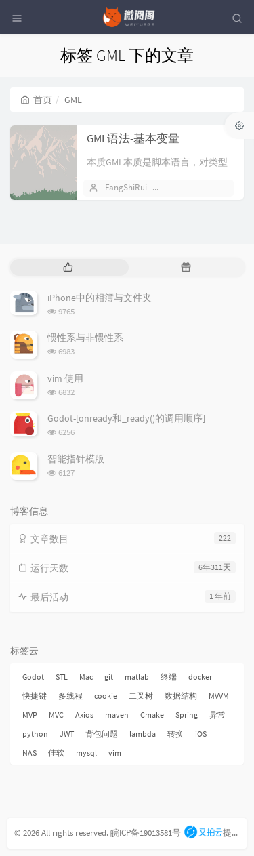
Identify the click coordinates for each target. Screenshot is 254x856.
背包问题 (101, 734)
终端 (169, 677)
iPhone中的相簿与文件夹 (99, 297)
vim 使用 (65, 378)
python (35, 734)
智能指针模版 (75, 459)
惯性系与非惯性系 (85, 337)
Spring (186, 715)
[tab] (68, 267)
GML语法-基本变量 (133, 138)
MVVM (219, 696)
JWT (67, 734)
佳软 (56, 753)
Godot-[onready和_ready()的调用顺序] (126, 418)
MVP (29, 715)
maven (117, 715)
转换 (175, 734)
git (108, 677)
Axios (84, 715)
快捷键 (34, 696)
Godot (33, 677)
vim (114, 753)
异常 (217, 715)
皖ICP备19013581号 (145, 832)
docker (200, 677)
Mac (86, 677)
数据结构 (181, 696)
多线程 (70, 696)
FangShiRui (126, 187)
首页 (36, 100)
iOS (201, 734)
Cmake (152, 715)
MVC (56, 715)
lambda (142, 734)
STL (62, 677)
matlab (137, 677)
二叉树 (141, 696)
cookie (105, 696)
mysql (86, 753)
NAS (29, 753)
